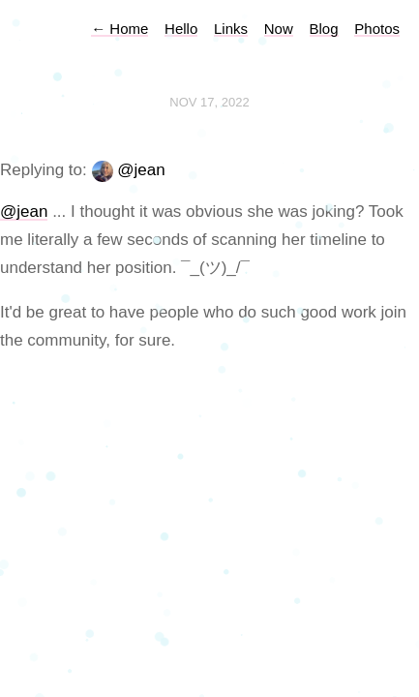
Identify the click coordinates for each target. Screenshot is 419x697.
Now (278, 28)
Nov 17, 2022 (209, 102)
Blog (324, 28)
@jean (141, 170)
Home (119, 28)
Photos (377, 28)
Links (231, 28)
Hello (181, 28)
